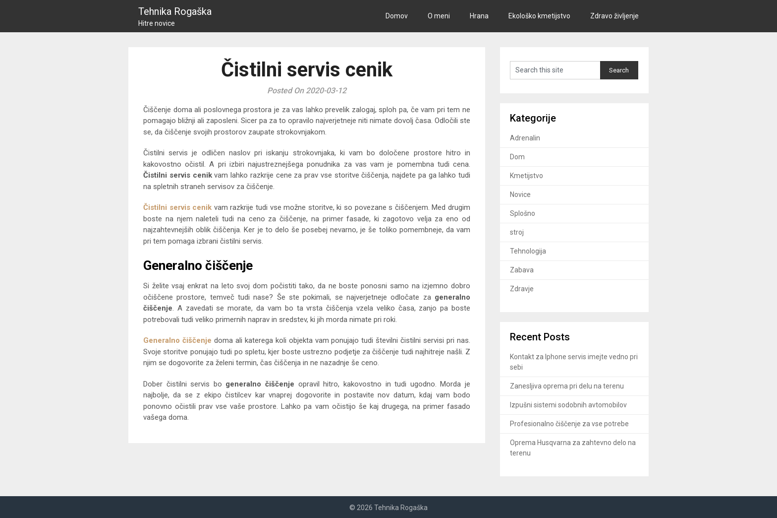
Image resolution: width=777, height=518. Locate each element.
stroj (517, 232)
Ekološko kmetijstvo (539, 16)
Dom (517, 157)
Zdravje (522, 289)
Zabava (522, 270)
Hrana (479, 16)
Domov (397, 16)
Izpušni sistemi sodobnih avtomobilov (568, 405)
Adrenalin (525, 138)
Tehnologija (528, 251)
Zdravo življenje (614, 16)
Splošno (522, 213)
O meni (439, 16)
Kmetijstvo (526, 176)
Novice (520, 194)
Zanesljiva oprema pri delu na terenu (567, 386)
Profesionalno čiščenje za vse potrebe (569, 424)
